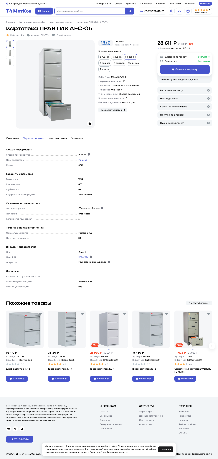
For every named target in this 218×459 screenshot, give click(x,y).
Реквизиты (175, 3)
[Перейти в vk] (8, 428)
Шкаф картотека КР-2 (18, 368)
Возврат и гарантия (111, 424)
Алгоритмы (145, 424)
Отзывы (160, 3)
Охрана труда (146, 411)
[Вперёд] (212, 346)
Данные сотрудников (151, 415)
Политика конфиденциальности (194, 454)
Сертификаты (146, 420)
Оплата (118, 3)
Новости (183, 420)
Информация (103, 3)
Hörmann (205, 3)
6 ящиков (105, 63)
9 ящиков (133, 63)
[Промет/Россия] (126, 43)
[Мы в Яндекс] (202, 11)
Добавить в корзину (184, 69)
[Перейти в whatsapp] (22, 428)
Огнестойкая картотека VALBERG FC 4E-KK (192, 370)
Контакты (190, 3)
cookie (66, 446)
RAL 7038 (83, 256)
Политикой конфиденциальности (108, 452)
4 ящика (117, 56)
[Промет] (105, 43)
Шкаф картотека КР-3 (144, 368)
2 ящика (104, 69)
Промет (82, 160)
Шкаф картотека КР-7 (60, 368)
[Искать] (130, 11)
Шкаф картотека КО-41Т (103, 368)
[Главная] (18, 11)
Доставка (131, 3)
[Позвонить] (152, 11)
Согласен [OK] (166, 449)
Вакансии (184, 428)
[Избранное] (179, 11)
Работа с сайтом (187, 424)
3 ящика (104, 56)
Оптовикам (106, 428)
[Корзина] (188, 11)
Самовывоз (146, 3)
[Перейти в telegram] (15, 428)
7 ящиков (119, 63)
